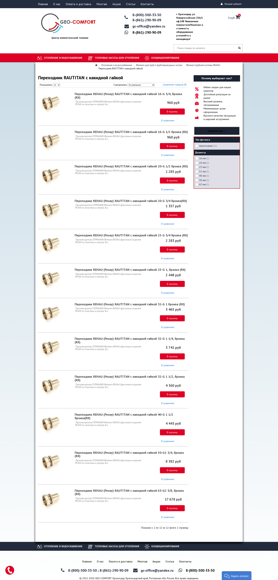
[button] (236, 575)
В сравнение (167, 120)
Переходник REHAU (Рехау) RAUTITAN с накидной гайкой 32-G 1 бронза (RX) (130, 304)
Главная (43, 4)
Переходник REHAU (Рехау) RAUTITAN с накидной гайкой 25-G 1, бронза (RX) (130, 270)
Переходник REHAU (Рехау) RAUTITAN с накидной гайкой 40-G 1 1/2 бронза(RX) (124, 416)
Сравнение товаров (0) (175, 84)
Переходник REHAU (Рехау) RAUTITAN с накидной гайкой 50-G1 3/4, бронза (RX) (129, 454)
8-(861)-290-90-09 (146, 20)
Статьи (130, 4)
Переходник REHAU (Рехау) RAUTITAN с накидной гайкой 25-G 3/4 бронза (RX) (131, 235)
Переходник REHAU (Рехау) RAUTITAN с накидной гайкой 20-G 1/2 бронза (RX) (131, 166)
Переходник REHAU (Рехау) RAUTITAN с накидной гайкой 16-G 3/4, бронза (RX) (128, 95)
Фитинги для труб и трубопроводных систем (158, 65)
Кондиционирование (165, 57)
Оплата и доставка (78, 4)
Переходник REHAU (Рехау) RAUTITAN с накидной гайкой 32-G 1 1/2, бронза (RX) (130, 378)
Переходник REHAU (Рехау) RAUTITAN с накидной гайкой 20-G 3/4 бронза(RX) (131, 201)
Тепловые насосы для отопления (117, 57)
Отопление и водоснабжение (63, 57)
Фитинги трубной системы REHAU (202, 65)
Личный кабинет (232, 3)
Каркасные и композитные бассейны (68, 555)
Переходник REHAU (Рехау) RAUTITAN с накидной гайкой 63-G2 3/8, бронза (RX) (129, 492)
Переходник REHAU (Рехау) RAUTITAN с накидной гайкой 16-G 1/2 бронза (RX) (131, 132)
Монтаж (101, 4)
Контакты (147, 4)
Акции (116, 4)
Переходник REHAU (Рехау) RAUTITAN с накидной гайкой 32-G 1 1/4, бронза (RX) (130, 340)
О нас (56, 4)
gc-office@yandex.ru (148, 26)
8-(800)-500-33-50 (146, 15)
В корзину (172, 111)
